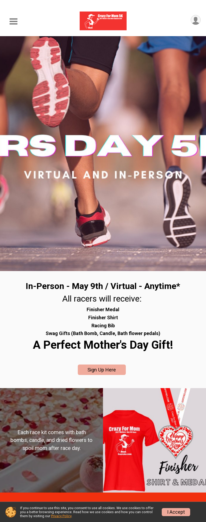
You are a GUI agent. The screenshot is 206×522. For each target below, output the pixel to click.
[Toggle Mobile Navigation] (13, 21)
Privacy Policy (61, 516)
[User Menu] (196, 20)
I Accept (176, 512)
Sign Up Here (101, 370)
